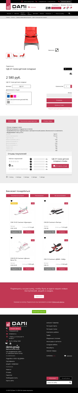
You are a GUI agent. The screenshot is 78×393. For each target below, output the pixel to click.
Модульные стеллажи (53, 338)
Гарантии (9, 375)
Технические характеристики (28, 121)
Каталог (9, 13)
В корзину (59, 100)
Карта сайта (10, 380)
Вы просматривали (60, 195)
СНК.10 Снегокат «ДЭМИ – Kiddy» (55, 259)
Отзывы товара (47, 121)
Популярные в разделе (17, 195)
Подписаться (39, 296)
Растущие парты (52, 326)
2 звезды (34, 177)
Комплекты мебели (53, 332)
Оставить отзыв (60, 166)
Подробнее (16, 232)
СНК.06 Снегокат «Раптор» (52, 222)
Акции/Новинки (23, 13)
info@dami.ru (12, 334)
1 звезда (42, 177)
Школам (31, 7)
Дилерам (63, 5)
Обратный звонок (39, 312)
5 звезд (11, 177)
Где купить (29, 13)
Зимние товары (51, 351)
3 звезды (26, 177)
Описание (11, 121)
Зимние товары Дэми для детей (23, 17)
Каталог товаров (52, 323)
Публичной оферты (58, 302)
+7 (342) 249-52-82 (51, 1)
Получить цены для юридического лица (59, 108)
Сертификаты (10, 361)
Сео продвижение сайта (13, 351)
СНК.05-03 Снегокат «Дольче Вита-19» (20, 259)
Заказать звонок (66, 1)
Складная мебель (52, 344)
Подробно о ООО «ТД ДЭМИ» (15, 358)
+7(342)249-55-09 (42, 1)
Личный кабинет (66, 378)
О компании (55, 5)
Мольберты (50, 348)
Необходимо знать (12, 378)
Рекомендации (39, 195)
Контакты (69, 5)
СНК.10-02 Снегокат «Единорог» (21, 222)
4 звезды (18, 177)
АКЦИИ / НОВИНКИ (12, 364)
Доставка (35, 13)
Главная (8, 17)
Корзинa (51, 356)
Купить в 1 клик (59, 105)
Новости (8, 369)
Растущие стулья (52, 329)
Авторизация (56, 8)
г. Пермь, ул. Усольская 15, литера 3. (16, 337)
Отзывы (8, 372)
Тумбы (48, 335)
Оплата (42, 13)
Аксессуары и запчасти (54, 341)
